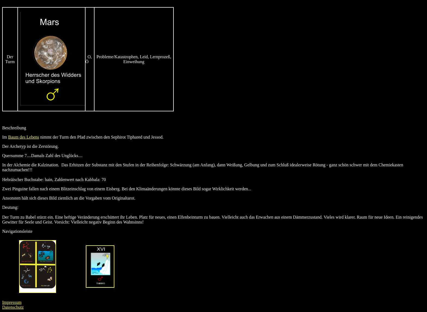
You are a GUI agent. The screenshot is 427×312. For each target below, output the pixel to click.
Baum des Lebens (23, 137)
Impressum (12, 302)
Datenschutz (13, 307)
